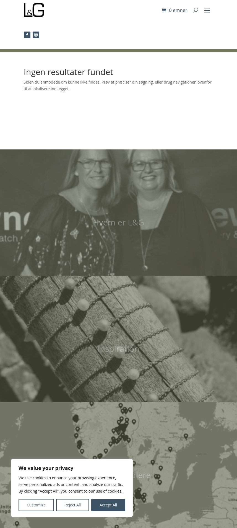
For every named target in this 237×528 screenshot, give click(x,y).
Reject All (72, 505)
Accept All (108, 505)
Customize (36, 505)
